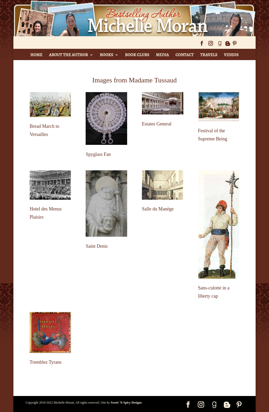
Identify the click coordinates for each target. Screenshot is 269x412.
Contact (184, 55)
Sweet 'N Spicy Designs (126, 402)
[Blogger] (227, 45)
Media (162, 55)
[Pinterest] (234, 45)
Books (106, 55)
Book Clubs (137, 55)
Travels (208, 55)
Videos (231, 55)
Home (36, 55)
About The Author (68, 55)
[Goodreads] (220, 45)
